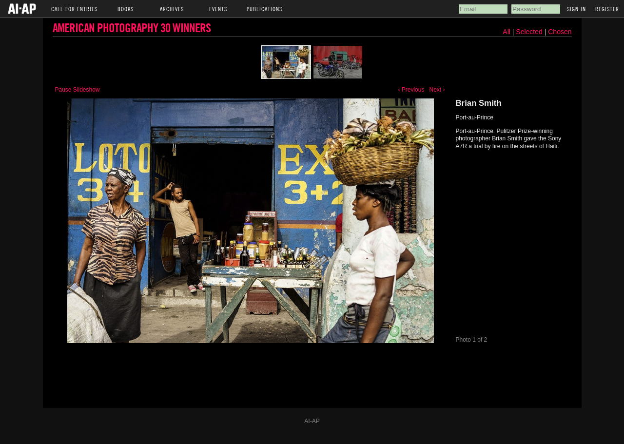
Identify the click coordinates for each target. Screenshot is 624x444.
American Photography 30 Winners (132, 27)
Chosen (559, 32)
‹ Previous (411, 89)
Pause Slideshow (77, 89)
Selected (530, 32)
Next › (437, 89)
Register (607, 9)
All (506, 32)
